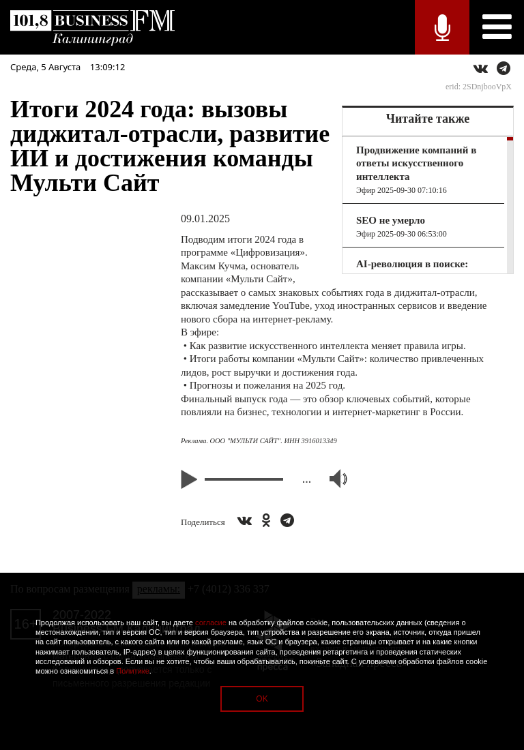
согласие (211, 622)
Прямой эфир (442, 27)
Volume (332, 478)
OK (261, 699)
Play (191, 479)
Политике (132, 671)
